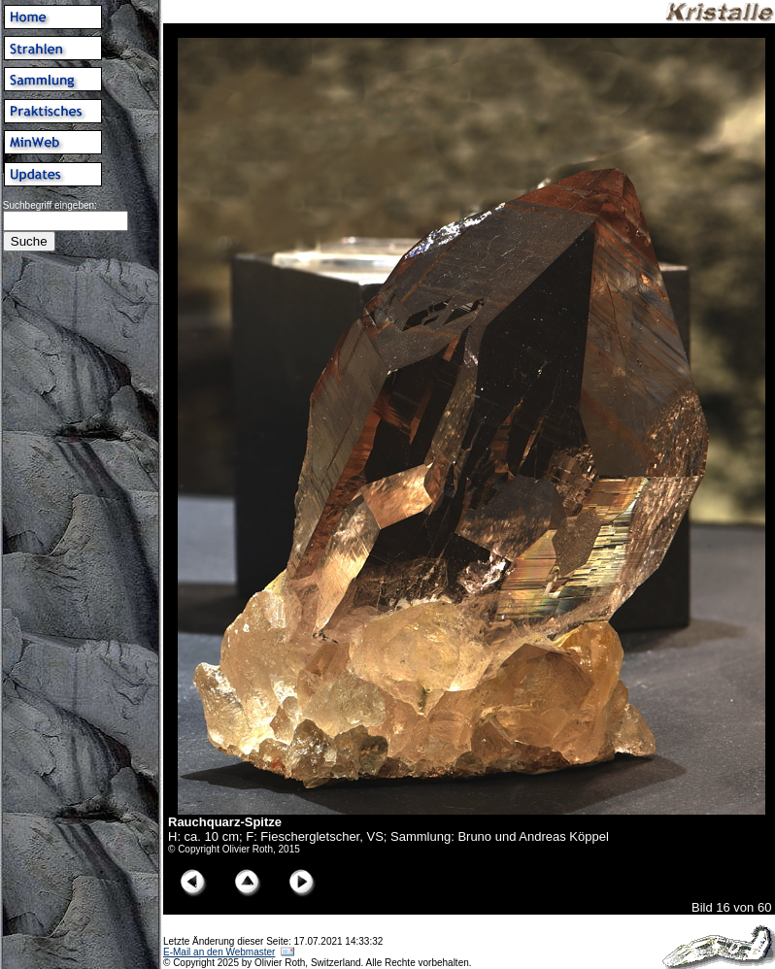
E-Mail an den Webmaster (219, 952)
